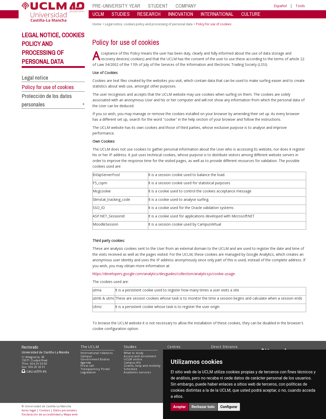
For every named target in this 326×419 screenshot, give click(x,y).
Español (280, 5)
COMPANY (185, 5)
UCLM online (133, 359)
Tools (300, 5)
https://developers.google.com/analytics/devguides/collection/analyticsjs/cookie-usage (163, 273)
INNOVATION (180, 13)
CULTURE (251, 13)
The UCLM (89, 346)
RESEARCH (148, 13)
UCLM (98, 13)
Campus (86, 356)
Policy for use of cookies (48, 87)
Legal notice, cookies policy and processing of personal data (149, 24)
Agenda (85, 362)
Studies (130, 346)
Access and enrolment (140, 356)
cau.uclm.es (34, 371)
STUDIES (121, 13)
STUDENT (158, 5)
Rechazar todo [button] (203, 407)
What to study (133, 353)
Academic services (137, 372)
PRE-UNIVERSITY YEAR (116, 5)
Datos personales (65, 410)
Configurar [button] (228, 407)
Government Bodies (95, 359)
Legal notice (35, 77)
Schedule (130, 369)
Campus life (132, 362)
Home (96, 24)
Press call (87, 365)
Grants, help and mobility (142, 365)
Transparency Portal (95, 369)
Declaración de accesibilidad (41, 414)
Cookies (44, 410)
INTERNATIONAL (217, 13)
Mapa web (71, 414)
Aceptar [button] (179, 407)
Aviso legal (29, 410)
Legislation (88, 372)
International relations (96, 353)
